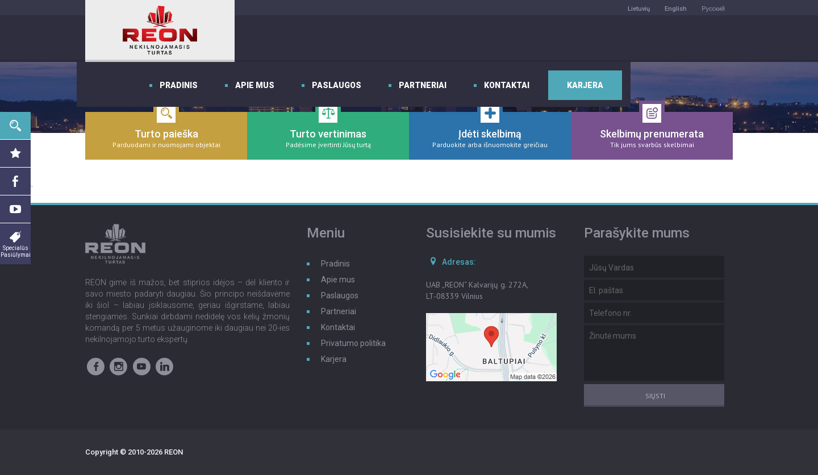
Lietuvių (639, 9)
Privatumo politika (353, 343)
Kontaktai (617, 38)
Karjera (696, 38)
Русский (713, 9)
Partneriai (533, 38)
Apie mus (365, 38)
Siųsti (655, 395)
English (676, 9)
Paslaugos (447, 38)
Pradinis (289, 38)
